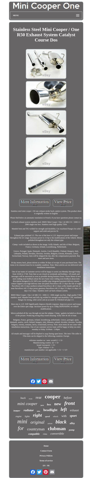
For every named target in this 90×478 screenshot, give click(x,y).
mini (22, 421)
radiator (28, 410)
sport (73, 416)
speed (47, 416)
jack (42, 405)
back (23, 397)
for (21, 428)
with (64, 416)
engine (19, 416)
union (50, 423)
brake (30, 399)
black (61, 422)
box (49, 404)
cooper (52, 396)
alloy (72, 423)
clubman (57, 428)
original (37, 422)
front (69, 403)
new (57, 404)
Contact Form (46, 451)
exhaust (74, 410)
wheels (55, 416)
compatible (34, 434)
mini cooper (27, 403)
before (68, 397)
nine (38, 411)
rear (39, 397)
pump (71, 430)
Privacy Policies (46, 456)
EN (44, 465)
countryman (36, 429)
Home (46, 446)
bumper (16, 411)
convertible (57, 433)
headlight (50, 410)
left (64, 409)
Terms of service (46, 461)
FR (48, 465)
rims (45, 434)
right (37, 415)
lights (27, 416)
